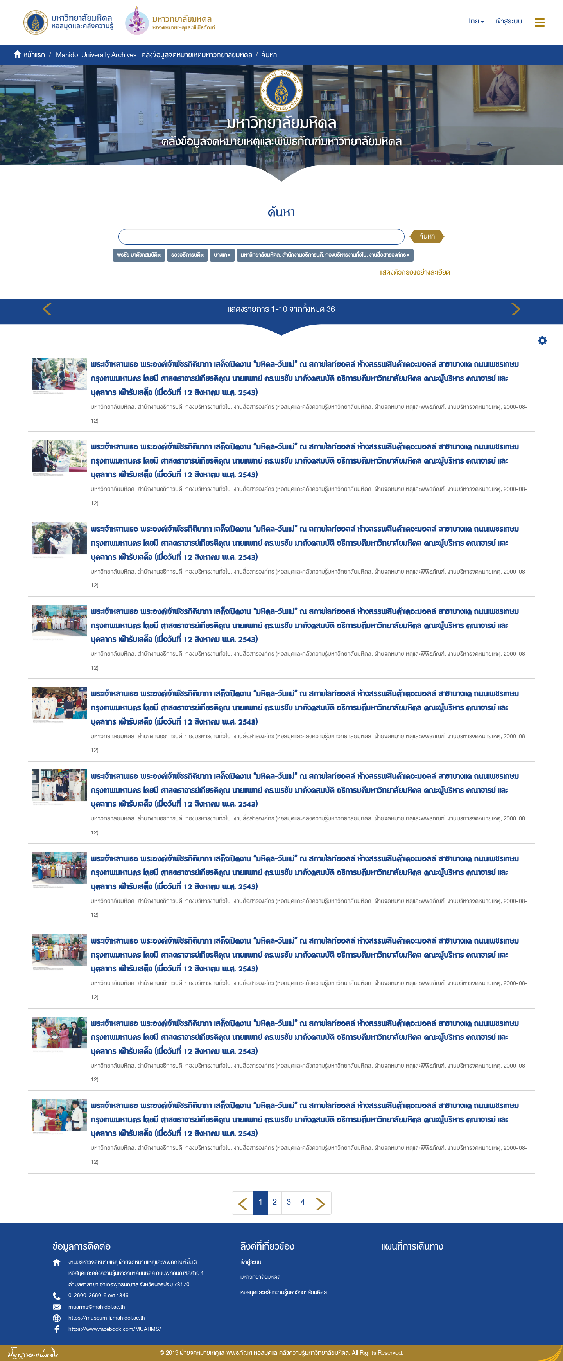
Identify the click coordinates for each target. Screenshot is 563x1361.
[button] (476, 21)
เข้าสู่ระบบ (250, 1262)
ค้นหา (427, 236)
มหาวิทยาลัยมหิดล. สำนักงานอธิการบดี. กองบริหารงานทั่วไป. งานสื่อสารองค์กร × (325, 254)
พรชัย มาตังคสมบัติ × (139, 254)
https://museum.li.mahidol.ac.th (106, 1318)
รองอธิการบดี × (187, 254)
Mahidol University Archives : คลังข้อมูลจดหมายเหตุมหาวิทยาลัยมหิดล (154, 55)
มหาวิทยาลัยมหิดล (260, 1277)
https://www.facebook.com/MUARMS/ (114, 1329)
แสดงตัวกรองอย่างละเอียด (415, 272)
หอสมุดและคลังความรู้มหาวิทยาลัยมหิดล (283, 1292)
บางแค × (222, 254)
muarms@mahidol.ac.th (96, 1307)
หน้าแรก (34, 55)
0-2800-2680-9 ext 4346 (98, 1295)
